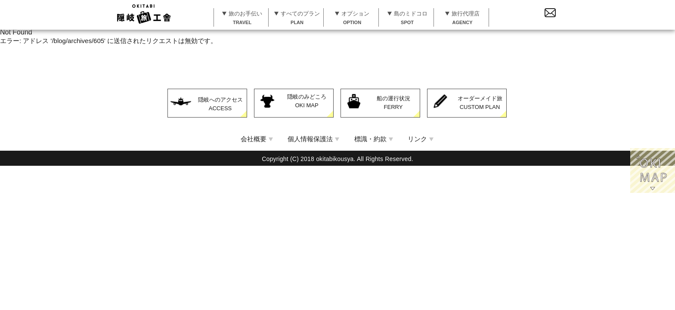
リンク (417, 138)
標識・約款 (370, 138)
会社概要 (253, 138)
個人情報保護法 (310, 138)
